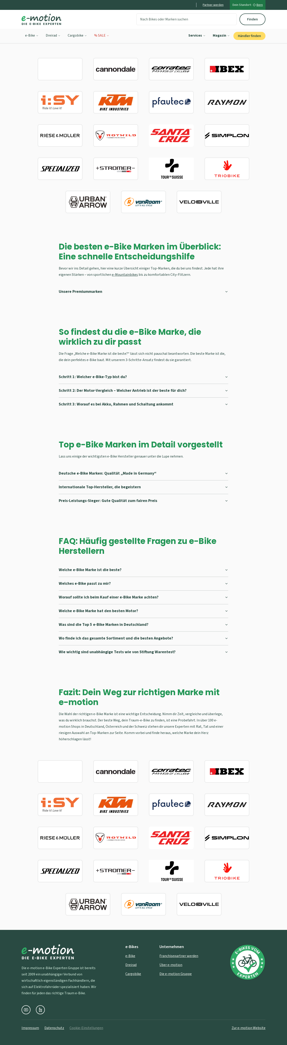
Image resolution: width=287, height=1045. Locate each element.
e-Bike (32, 35)
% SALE (101, 35)
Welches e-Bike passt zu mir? (143, 583)
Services (197, 35)
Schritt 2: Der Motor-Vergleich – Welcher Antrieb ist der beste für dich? (143, 390)
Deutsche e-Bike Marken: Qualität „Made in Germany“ (143, 473)
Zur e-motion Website (248, 1027)
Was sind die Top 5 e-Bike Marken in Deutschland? (143, 624)
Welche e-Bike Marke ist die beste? (143, 570)
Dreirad (53, 35)
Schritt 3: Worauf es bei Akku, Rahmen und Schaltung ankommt (143, 404)
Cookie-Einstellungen (86, 1027)
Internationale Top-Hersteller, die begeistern (143, 487)
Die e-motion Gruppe (175, 973)
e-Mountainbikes (125, 274)
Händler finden (249, 35)
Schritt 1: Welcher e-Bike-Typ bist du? (143, 377)
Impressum (30, 1027)
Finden (252, 19)
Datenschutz (54, 1027)
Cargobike (77, 35)
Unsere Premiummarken (143, 291)
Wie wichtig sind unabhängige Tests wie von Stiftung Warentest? (143, 652)
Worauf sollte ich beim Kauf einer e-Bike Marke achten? (143, 597)
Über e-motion (170, 964)
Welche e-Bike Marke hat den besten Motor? (143, 611)
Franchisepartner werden (178, 955)
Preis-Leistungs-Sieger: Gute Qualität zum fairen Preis (143, 501)
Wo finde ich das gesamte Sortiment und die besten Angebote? (143, 638)
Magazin (221, 35)
